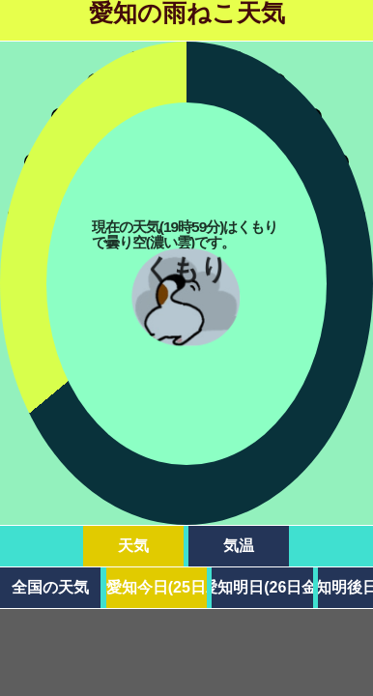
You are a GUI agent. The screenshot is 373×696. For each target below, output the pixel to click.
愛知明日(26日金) (262, 587)
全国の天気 (50, 587)
